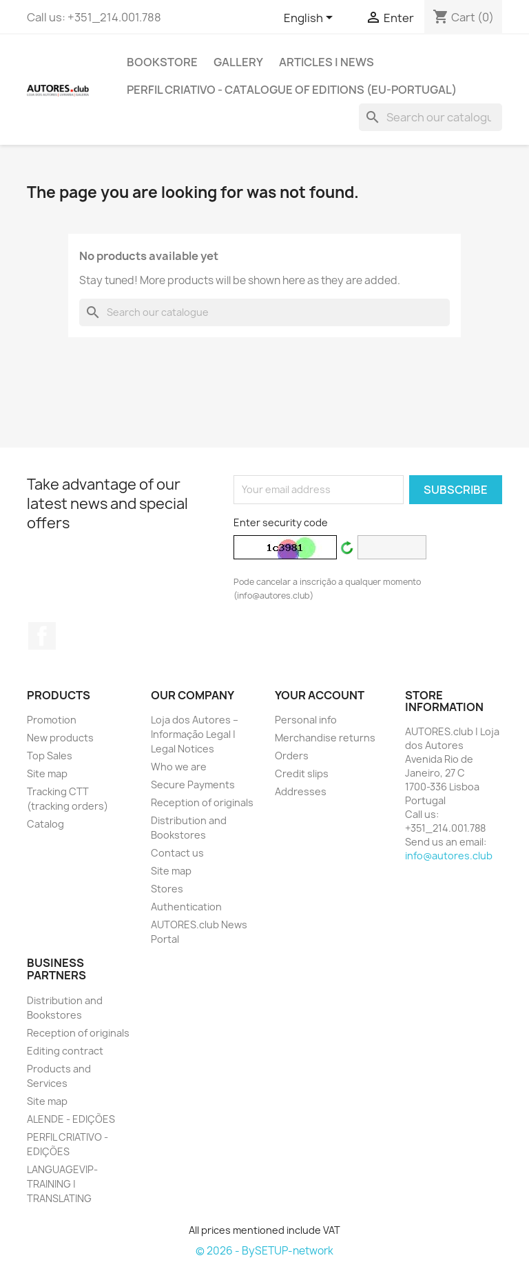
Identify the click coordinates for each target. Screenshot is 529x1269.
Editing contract (65, 1050)
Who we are (179, 766)
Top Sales (49, 755)
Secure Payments (193, 784)
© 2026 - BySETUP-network (264, 1250)
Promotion (51, 719)
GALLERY (238, 62)
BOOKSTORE (162, 62)
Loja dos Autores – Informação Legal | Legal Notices (194, 734)
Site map (47, 773)
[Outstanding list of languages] (311, 18)
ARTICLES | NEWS (326, 62)
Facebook (42, 636)
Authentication (186, 906)
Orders (292, 755)
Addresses (300, 791)
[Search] (430, 117)
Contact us (177, 852)
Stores (167, 888)
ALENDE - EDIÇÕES (71, 1119)
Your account (319, 695)
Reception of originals (202, 802)
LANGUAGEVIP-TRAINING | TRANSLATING (62, 1184)
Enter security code (281, 522)
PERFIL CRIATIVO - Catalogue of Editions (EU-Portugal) (292, 89)
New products (60, 737)
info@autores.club (448, 855)
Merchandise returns (325, 737)
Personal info (306, 719)
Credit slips (302, 773)
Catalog (45, 823)
